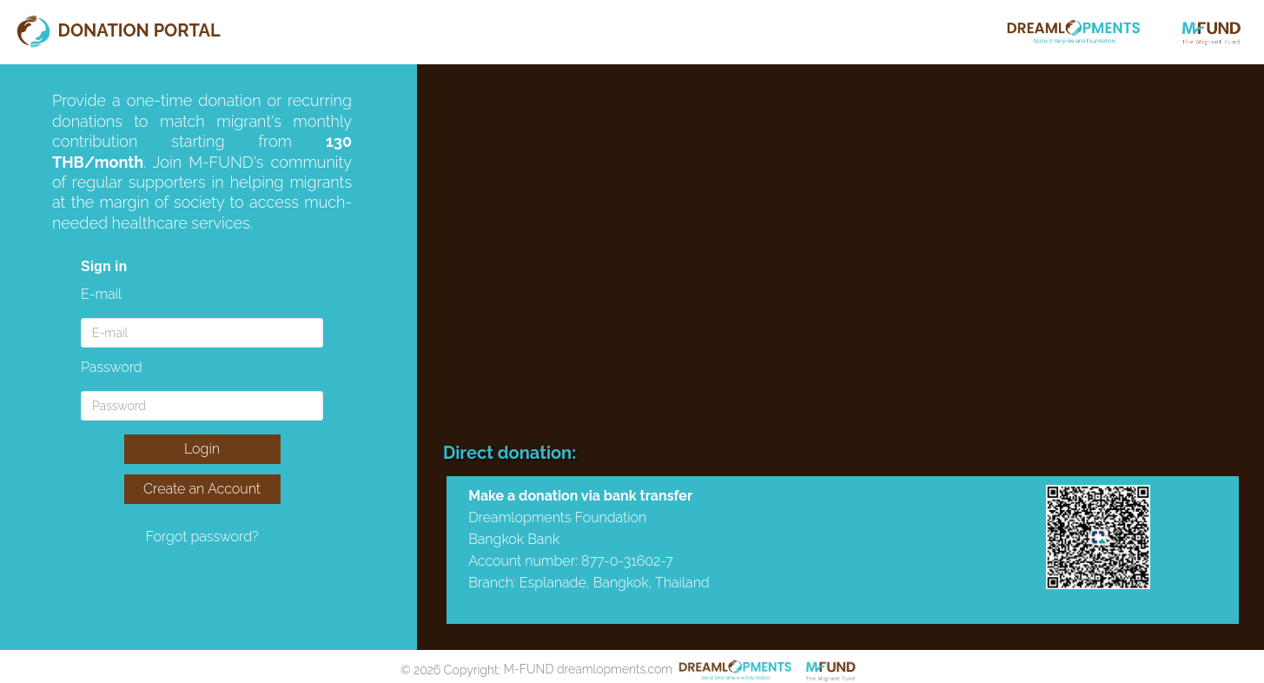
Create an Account (202, 489)
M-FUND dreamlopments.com (587, 669)
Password (111, 367)
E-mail (101, 294)
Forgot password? (201, 536)
